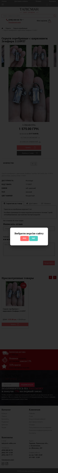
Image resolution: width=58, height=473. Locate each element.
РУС (24, 238)
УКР (33, 238)
